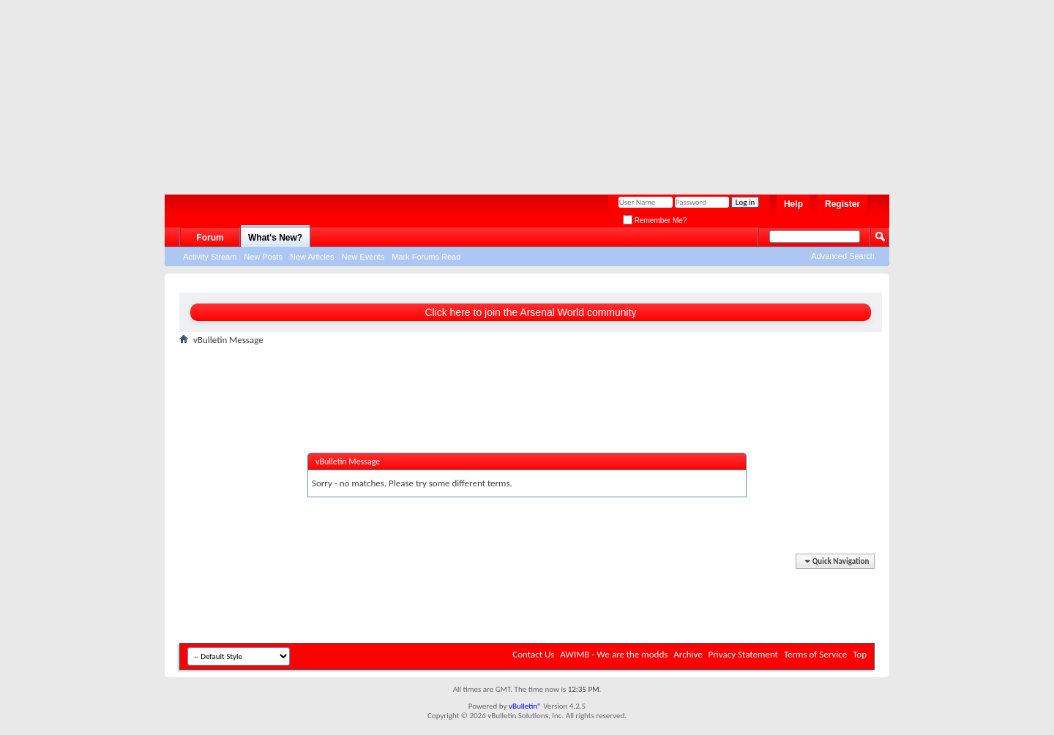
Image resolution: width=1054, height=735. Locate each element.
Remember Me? (655, 220)
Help (793, 204)
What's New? (275, 238)
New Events (362, 256)
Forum (209, 238)
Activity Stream (209, 256)
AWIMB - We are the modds (614, 654)
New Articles (312, 256)
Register (842, 204)
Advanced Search (843, 256)
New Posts (263, 256)
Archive (687, 654)
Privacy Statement (743, 654)
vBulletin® (525, 706)
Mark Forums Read (426, 256)
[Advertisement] (520, 91)
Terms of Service (815, 654)
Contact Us (533, 654)
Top (860, 654)
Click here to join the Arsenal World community (530, 312)
